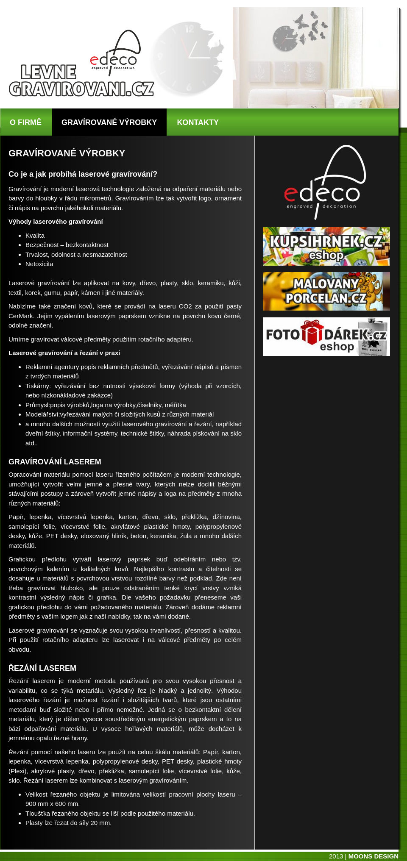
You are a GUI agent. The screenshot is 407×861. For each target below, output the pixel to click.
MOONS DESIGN (373, 856)
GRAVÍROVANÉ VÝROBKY (109, 122)
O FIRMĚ (26, 122)
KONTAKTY (198, 122)
